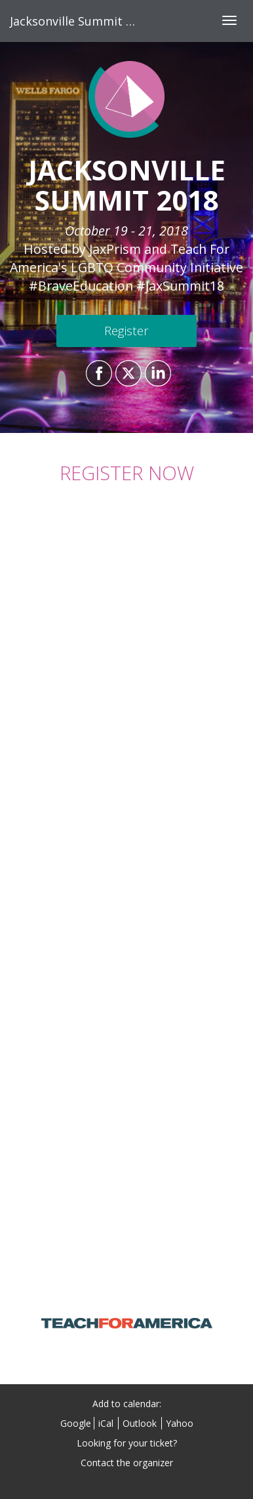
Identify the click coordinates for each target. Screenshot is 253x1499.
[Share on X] (127, 373)
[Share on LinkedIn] (156, 373)
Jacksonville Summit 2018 (81, 21)
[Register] (126, 331)
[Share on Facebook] (97, 373)
